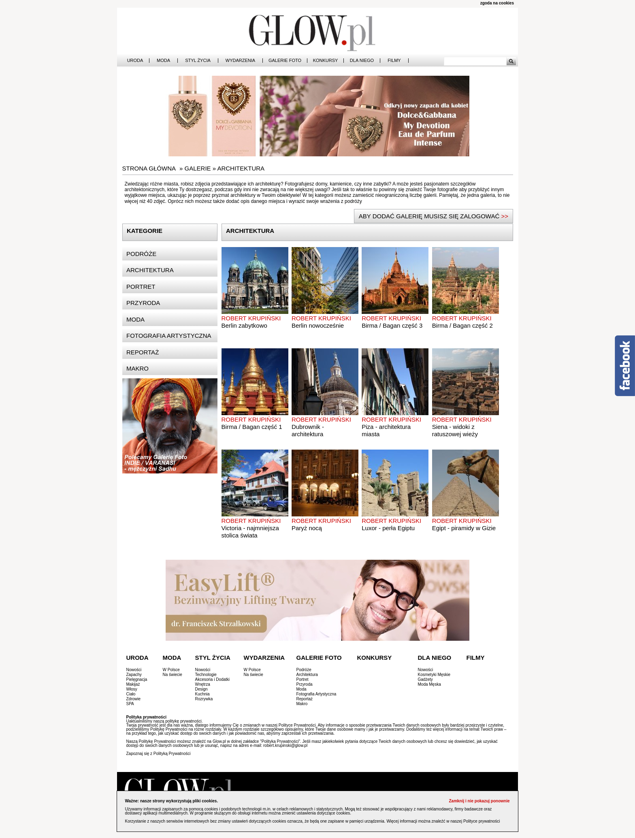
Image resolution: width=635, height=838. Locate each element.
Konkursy (325, 60)
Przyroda (143, 302)
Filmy (394, 60)
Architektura (240, 168)
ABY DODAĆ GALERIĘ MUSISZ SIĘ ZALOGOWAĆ (433, 216)
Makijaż (133, 684)
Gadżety (425, 679)
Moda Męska (429, 684)
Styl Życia (198, 60)
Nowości (134, 669)
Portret (140, 286)
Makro (137, 368)
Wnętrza (202, 684)
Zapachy (134, 674)
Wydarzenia (240, 60)
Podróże (141, 253)
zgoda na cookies (497, 3)
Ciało (131, 694)
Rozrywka (204, 699)
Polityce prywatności (481, 821)
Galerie (198, 168)
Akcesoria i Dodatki (212, 679)
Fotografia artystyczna (168, 335)
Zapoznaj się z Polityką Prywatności (158, 753)
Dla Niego (362, 60)
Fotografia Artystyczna (316, 694)
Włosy (131, 689)
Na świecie (172, 674)
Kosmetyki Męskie (434, 674)
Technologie (206, 674)
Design (201, 689)
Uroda (135, 60)
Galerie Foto (284, 60)
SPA (130, 704)
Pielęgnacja (136, 679)
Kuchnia (202, 694)
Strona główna (149, 168)
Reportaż (142, 352)
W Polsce (171, 669)
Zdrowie (133, 699)
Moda (163, 60)
